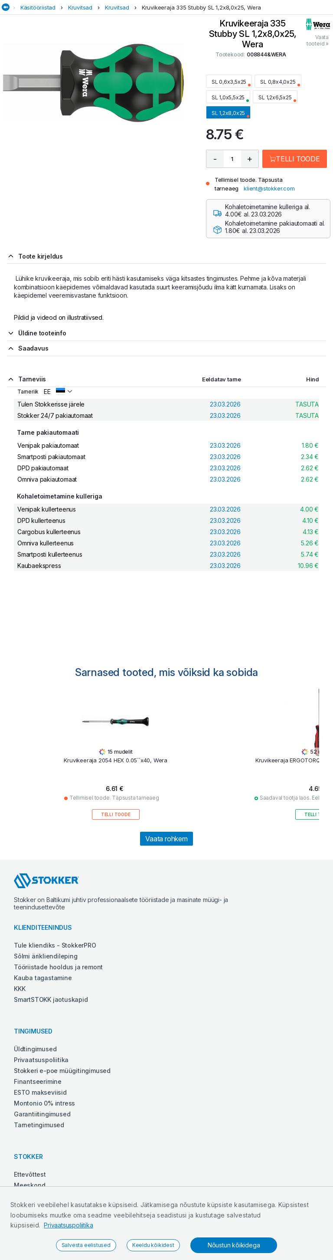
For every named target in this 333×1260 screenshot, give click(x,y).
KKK (19, 988)
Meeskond (29, 1185)
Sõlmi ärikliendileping (46, 956)
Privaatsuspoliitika (68, 1225)
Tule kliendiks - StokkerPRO (55, 945)
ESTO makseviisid (40, 1092)
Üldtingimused (35, 1049)
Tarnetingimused (39, 1125)
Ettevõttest (30, 1174)
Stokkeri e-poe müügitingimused (62, 1070)
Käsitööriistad (38, 7)
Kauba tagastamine (43, 977)
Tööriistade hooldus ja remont (58, 967)
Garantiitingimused (42, 1114)
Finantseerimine (38, 1081)
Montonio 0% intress (44, 1103)
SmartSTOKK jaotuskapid (51, 999)
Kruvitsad (80, 7)
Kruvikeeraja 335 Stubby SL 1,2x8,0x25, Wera (201, 7)
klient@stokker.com (269, 188)
